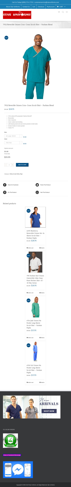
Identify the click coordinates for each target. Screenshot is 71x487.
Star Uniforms (51, 485)
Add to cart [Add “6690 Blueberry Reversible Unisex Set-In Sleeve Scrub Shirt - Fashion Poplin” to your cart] (30, 248)
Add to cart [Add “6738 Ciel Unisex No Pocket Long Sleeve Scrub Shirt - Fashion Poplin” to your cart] (30, 382)
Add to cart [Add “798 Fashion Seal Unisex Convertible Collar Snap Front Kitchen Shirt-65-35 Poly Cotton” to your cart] (30, 292)
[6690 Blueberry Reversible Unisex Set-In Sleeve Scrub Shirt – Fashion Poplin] (35, 217)
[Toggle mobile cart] (59, 12)
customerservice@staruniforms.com (47, 2)
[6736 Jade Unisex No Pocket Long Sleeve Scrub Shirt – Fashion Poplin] (35, 306)
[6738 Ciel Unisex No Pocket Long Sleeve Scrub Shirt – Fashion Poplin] (35, 351)
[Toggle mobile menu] (67, 12)
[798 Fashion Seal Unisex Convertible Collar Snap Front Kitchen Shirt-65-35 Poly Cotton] (35, 262)
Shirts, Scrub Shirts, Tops (16, 174)
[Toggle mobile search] (63, 12)
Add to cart (22, 164)
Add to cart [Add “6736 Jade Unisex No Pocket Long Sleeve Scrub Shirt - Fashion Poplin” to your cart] (30, 337)
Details (42, 248)
